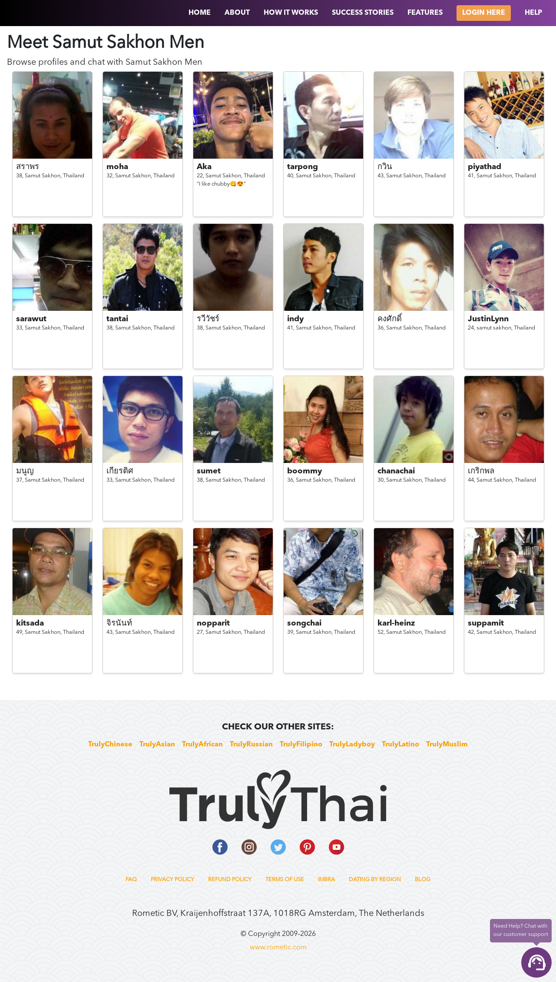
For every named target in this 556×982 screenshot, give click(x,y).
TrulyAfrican (202, 744)
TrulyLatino (400, 744)
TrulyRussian (251, 744)
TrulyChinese (110, 744)
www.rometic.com (278, 947)
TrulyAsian (157, 744)
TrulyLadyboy (352, 744)
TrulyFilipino (301, 744)
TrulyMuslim (447, 744)
